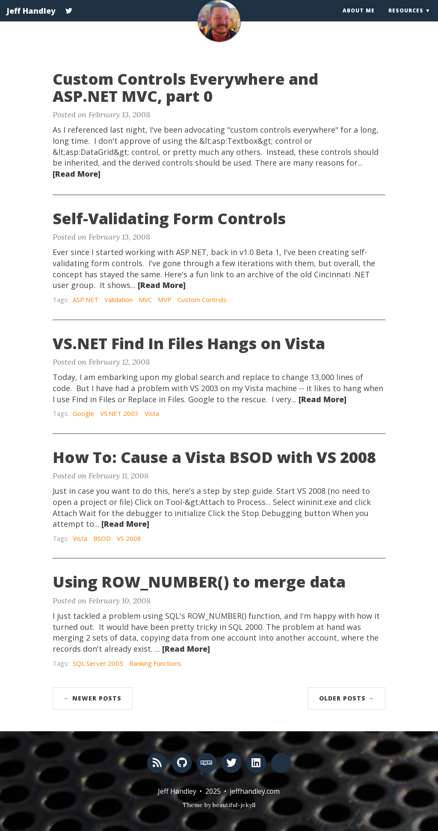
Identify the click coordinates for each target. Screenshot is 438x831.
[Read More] (77, 174)
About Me (359, 19)
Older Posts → (346, 698)
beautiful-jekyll (234, 805)
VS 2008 (129, 538)
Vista (152, 413)
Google (83, 413)
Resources (405, 19)
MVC (145, 299)
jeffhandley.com (255, 791)
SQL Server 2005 (98, 663)
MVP (165, 299)
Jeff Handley (31, 19)
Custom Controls (202, 299)
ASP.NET (85, 299)
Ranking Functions (155, 663)
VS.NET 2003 (119, 413)
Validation (118, 299)
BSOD (102, 538)
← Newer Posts (92, 698)
